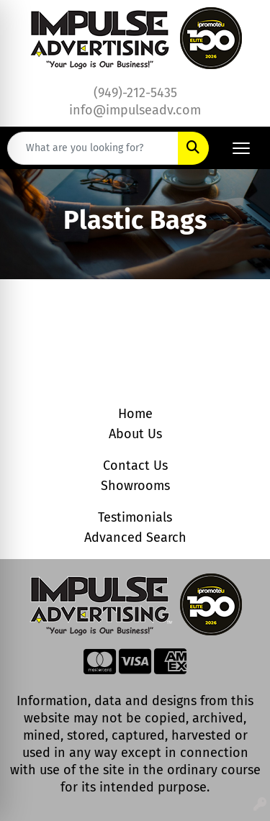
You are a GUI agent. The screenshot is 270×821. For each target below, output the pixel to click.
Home (135, 414)
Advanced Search (135, 537)
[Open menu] (241, 148)
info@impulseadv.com (135, 110)
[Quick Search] (93, 148)
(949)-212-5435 (135, 93)
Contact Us (135, 465)
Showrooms (135, 486)
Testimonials (135, 517)
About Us (135, 434)
